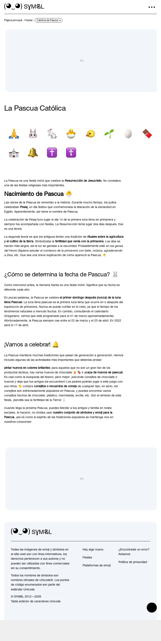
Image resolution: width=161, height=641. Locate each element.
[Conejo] (51, 136)
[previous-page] (13, 20)
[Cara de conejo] (32, 136)
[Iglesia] (13, 155)
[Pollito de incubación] (70, 136)
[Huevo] (128, 136)
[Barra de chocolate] (147, 136)
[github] (137, 535)
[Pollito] (90, 136)
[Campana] (32, 155)
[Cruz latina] (51, 155)
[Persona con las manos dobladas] (13, 136)
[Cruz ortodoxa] (70, 155)
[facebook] (146, 535)
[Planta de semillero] (109, 136)
